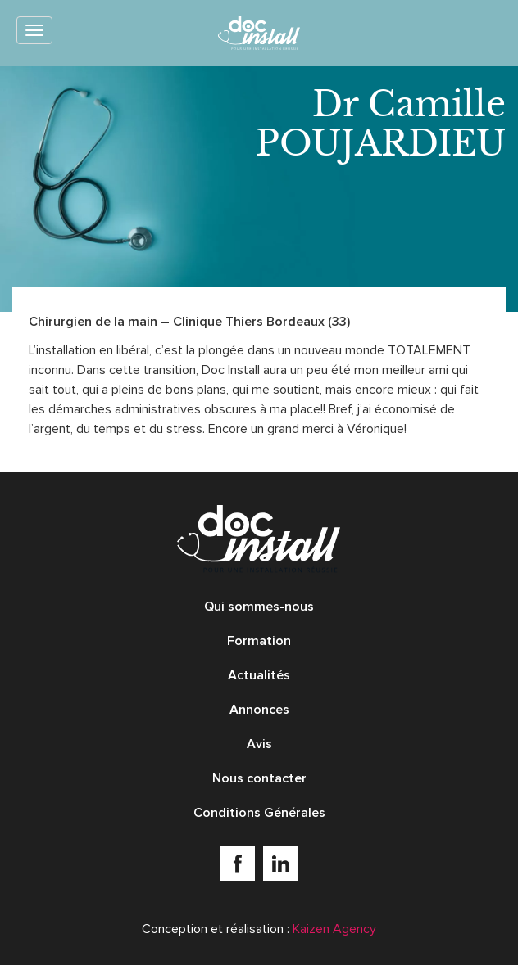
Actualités (259, 675)
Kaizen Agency (334, 929)
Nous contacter (259, 778)
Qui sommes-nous (259, 606)
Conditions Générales (259, 813)
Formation (259, 641)
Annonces (259, 709)
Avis (259, 744)
